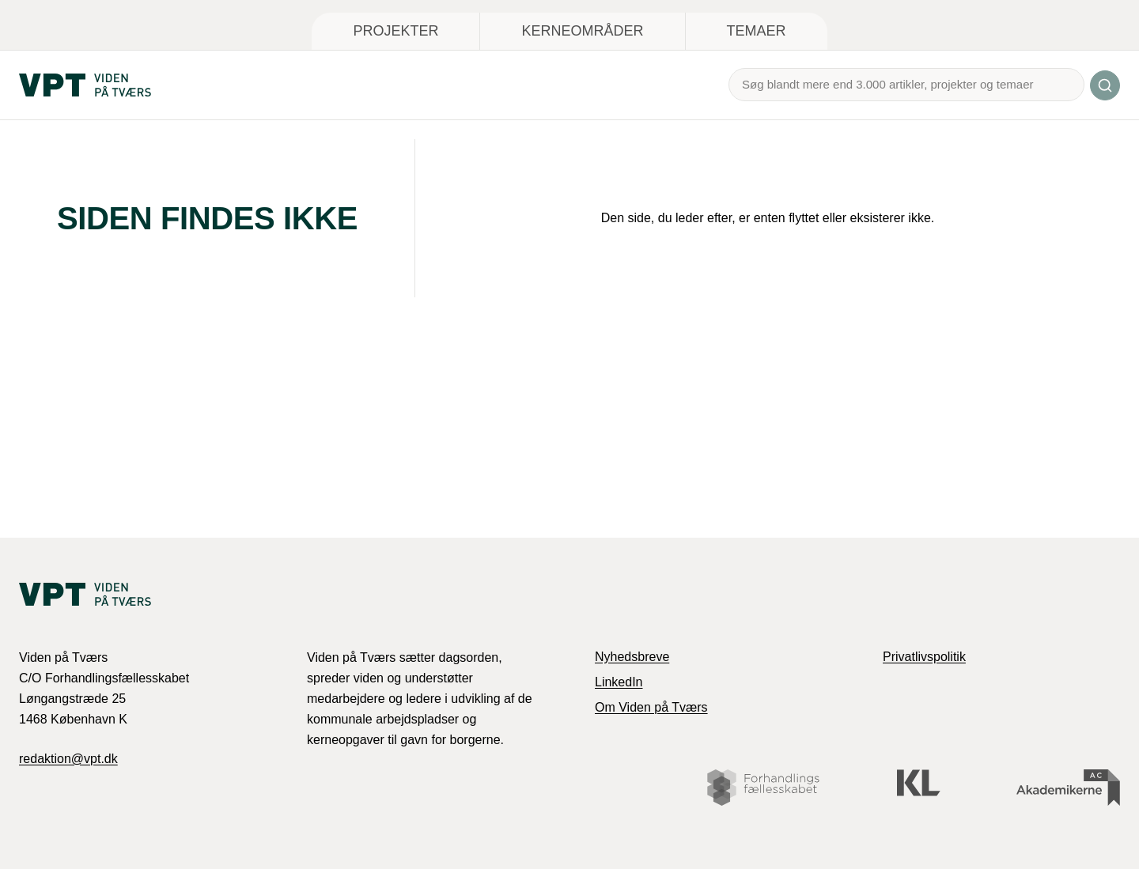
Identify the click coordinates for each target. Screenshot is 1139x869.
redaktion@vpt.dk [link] (68, 758)
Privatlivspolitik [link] (924, 656)
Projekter (395, 31)
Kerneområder (582, 31)
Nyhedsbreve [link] (632, 656)
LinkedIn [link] (619, 682)
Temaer (756, 31)
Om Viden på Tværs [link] (651, 707)
